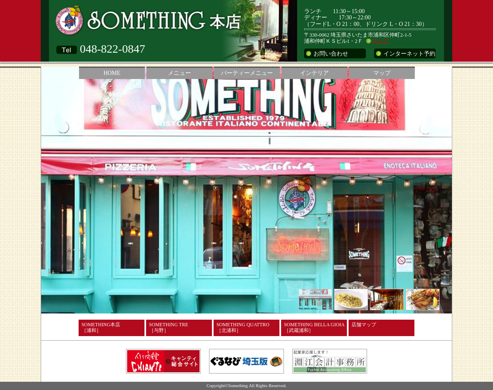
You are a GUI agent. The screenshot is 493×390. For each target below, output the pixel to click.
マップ (380, 41)
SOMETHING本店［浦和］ (100, 327)
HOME (111, 73)
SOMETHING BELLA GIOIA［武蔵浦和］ (314, 327)
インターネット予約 (409, 54)
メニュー (179, 73)
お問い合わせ (331, 54)
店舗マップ (363, 324)
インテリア (314, 73)
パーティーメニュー (247, 73)
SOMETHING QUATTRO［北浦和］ (242, 327)
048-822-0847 (112, 48)
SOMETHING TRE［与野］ (168, 327)
